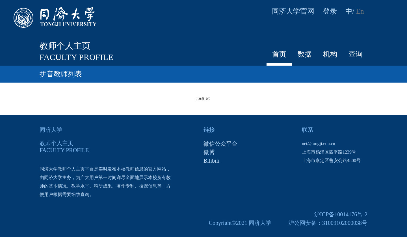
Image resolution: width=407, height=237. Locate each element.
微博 (209, 152)
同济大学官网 (293, 11)
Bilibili (212, 161)
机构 (330, 54)
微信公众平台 (220, 144)
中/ (349, 11)
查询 (355, 54)
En (360, 11)
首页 (279, 54)
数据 (305, 54)
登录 (330, 11)
